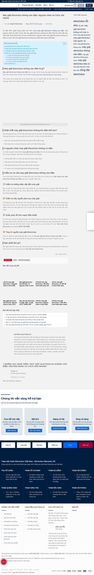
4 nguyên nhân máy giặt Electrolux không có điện (20, 51)
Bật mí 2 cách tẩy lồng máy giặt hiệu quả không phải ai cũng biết (26, 322)
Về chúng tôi (7, 514)
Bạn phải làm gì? (10, 63)
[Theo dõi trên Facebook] (86, 1)
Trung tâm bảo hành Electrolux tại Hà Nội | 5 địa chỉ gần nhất (25, 319)
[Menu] (19, 5)
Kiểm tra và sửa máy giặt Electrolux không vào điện (20, 53)
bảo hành (81, 5)
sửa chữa (89, 5)
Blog (27, 24)
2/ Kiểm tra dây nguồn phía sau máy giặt (18, 57)
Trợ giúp (20, 569)
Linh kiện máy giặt (32, 514)
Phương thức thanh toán (11, 525)
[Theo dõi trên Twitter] (89, 1)
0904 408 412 (79, 1)
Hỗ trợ (45, 5)
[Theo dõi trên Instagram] (88, 1)
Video (31, 569)
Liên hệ (36, 569)
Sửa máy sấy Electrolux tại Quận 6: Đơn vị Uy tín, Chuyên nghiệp (26, 314)
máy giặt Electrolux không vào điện (50, 30)
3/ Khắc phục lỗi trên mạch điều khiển (17, 59)
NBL (64, 571)
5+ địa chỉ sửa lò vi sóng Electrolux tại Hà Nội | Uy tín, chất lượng (26, 317)
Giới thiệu (4, 569)
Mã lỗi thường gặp (36, 24)
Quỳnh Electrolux (16, 24)
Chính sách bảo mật (10, 529)
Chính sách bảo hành (10, 533)
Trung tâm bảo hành (28, 5)
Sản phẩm (39, 5)
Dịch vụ (51, 5)
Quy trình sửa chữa (10, 518)
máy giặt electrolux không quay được (81, 57)
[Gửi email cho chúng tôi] (91, 1)
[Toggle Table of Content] (64, 43)
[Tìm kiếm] (62, 5)
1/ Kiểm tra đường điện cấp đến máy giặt (18, 55)
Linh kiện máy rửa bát (33, 529)
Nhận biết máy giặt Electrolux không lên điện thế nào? (21, 48)
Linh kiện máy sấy (32, 518)
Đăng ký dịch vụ (3, 562)
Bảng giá (12, 569)
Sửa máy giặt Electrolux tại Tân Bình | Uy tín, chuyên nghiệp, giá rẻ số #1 (28, 325)
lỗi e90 (81, 26)
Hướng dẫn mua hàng (10, 521)
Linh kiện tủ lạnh (32, 521)
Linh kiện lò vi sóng (33, 525)
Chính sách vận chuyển (11, 543)
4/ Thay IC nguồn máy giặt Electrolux (17, 61)
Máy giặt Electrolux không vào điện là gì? (17, 46)
